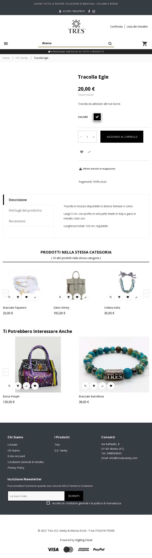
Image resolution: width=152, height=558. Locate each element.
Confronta (116, 26)
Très (57, 444)
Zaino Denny (61, 307)
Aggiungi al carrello (122, 136)
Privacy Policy (16, 467)
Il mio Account (16, 456)
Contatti (12, 444)
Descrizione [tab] (18, 200)
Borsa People (24, 396)
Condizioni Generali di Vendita (26, 462)
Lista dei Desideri (137, 26)
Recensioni (17, 221)
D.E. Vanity (60, 450)
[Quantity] (87, 136)
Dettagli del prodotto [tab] (25, 210)
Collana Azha (112, 307)
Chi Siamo (14, 450)
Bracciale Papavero (14, 307)
